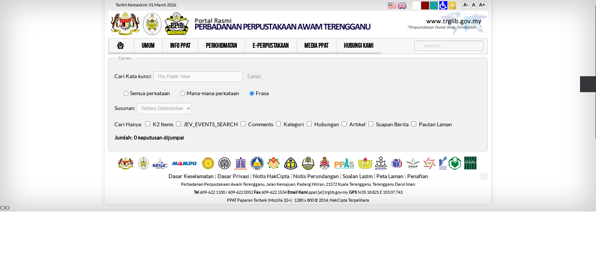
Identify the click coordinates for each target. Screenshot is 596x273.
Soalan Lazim (357, 177)
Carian (254, 76)
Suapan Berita (392, 124)
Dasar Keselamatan (191, 177)
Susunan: (125, 108)
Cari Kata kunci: (133, 76)
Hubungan (326, 124)
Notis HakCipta (271, 177)
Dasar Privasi (233, 177)
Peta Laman (390, 177)
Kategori (294, 124)
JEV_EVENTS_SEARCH (211, 124)
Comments (260, 124)
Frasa (259, 93)
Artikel (357, 124)
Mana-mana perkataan (209, 93)
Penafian (417, 177)
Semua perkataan (147, 93)
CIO (5, 208)
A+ (482, 5)
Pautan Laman (435, 124)
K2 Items (163, 124)
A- (465, 5)
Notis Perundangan (316, 177)
